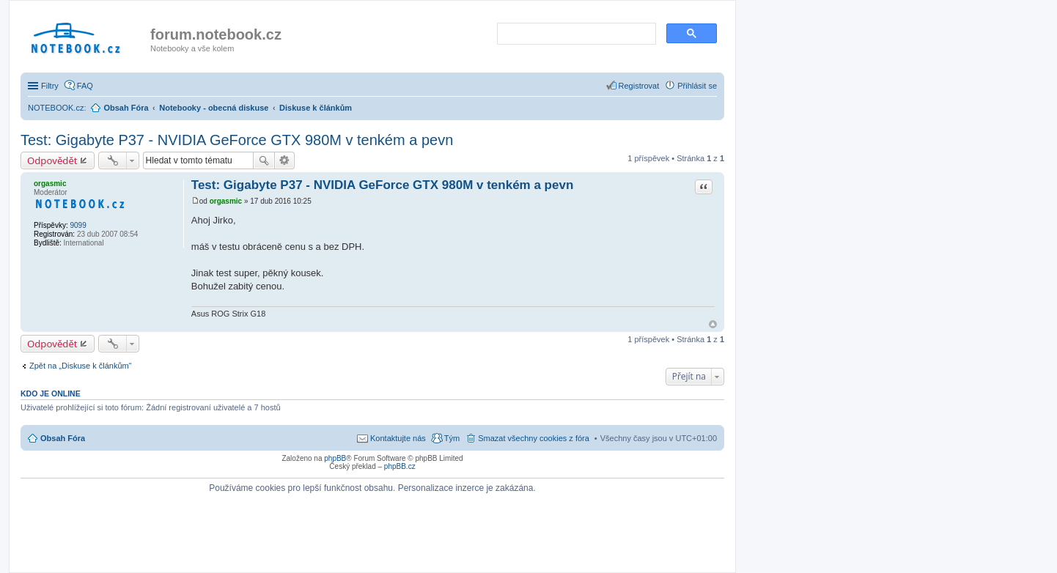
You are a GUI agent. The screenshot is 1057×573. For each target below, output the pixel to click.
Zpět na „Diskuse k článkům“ (80, 365)
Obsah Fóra (62, 438)
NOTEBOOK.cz (56, 107)
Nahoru (713, 324)
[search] (575, 34)
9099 (78, 225)
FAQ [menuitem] (85, 85)
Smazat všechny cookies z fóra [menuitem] (533, 438)
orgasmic (50, 184)
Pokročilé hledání (285, 160)
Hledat (264, 160)
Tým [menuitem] (452, 438)
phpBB (335, 458)
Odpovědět (52, 160)
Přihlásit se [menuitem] (697, 85)
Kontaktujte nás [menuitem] (398, 438)
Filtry (50, 85)
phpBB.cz (400, 466)
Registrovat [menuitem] (639, 85)
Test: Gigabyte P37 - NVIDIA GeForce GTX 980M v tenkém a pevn (237, 140)
